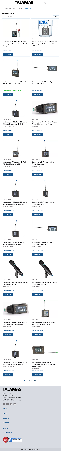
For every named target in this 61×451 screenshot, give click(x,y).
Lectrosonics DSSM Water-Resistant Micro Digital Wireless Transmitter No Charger (15, 44)
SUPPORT (6, 423)
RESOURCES (6, 418)
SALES (5, 413)
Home (5, 8)
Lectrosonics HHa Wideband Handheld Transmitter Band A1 (15, 283)
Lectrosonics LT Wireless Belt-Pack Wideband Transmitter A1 (14, 83)
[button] (4, 3)
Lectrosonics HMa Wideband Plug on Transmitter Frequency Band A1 (44, 123)
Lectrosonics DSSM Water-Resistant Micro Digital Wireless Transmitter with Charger (44, 44)
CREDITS (5, 428)
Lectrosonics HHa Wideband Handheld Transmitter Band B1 (45, 283)
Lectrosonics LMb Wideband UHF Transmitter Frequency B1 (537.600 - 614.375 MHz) (44, 364)
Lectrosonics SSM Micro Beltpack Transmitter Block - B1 (43, 243)
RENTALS (5, 408)
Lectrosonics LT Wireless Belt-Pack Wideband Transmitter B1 (14, 163)
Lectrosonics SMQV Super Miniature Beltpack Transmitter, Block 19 (15, 123)
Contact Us (57, 3)
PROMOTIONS (7, 433)
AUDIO (15, 8)
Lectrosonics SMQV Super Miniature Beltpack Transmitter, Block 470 (15, 203)
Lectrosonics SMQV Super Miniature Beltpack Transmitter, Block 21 (15, 243)
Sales (10, 8)
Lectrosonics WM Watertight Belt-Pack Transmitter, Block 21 (44, 323)
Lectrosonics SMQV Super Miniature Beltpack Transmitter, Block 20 (15, 363)
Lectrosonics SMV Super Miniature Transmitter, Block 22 (43, 203)
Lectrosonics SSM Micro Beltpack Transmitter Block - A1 (43, 83)
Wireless (21, 8)
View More (8, 54)
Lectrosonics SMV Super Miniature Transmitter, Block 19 (43, 163)
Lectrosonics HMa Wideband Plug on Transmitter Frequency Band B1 (15, 323)
